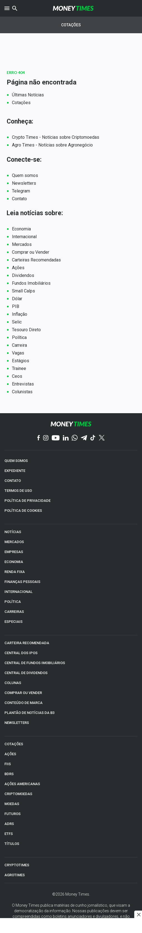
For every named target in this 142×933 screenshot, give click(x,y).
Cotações (71, 25)
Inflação (19, 314)
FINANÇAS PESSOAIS (22, 582)
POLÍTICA (12, 602)
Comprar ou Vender (30, 252)
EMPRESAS (13, 552)
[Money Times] (73, 8)
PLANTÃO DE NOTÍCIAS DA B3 (29, 713)
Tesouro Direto (26, 329)
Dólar (17, 298)
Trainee (19, 368)
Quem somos (25, 175)
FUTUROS (12, 814)
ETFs (8, 834)
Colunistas (22, 391)
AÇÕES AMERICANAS (22, 784)
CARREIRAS (14, 612)
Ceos (17, 376)
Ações (18, 267)
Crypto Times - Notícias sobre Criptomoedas (55, 137)
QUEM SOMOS (16, 461)
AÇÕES (10, 754)
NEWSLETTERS (16, 723)
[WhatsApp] (75, 438)
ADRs (9, 824)
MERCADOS (14, 542)
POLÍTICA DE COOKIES (23, 510)
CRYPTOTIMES (16, 865)
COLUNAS (12, 683)
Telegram (21, 191)
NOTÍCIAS (12, 532)
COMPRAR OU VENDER (23, 693)
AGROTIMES (14, 875)
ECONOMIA (13, 562)
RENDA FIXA (14, 572)
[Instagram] (46, 438)
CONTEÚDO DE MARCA (23, 703)
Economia (21, 229)
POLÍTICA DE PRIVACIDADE (27, 500)
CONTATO (12, 481)
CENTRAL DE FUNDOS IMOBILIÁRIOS (34, 663)
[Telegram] (84, 438)
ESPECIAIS (13, 622)
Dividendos (23, 275)
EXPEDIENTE (14, 471)
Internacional (24, 236)
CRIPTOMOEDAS (18, 794)
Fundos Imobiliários (31, 283)
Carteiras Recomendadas (36, 260)
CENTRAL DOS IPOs (21, 653)
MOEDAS (11, 804)
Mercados (22, 244)
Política (19, 337)
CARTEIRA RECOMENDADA (26, 643)
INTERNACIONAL (18, 592)
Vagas (18, 353)
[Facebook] (38, 438)
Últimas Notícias (28, 94)
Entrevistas (23, 384)
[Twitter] (101, 438)
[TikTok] (93, 438)
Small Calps (23, 291)
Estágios (20, 360)
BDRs (9, 774)
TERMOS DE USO (18, 491)
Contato (19, 198)
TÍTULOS (11, 844)
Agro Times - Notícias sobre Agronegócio (52, 145)
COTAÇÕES (13, 744)
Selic (17, 322)
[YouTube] (56, 438)
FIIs (7, 764)
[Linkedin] (66, 438)
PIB (15, 306)
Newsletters (24, 183)
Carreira (19, 345)
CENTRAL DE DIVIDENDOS (26, 673)
